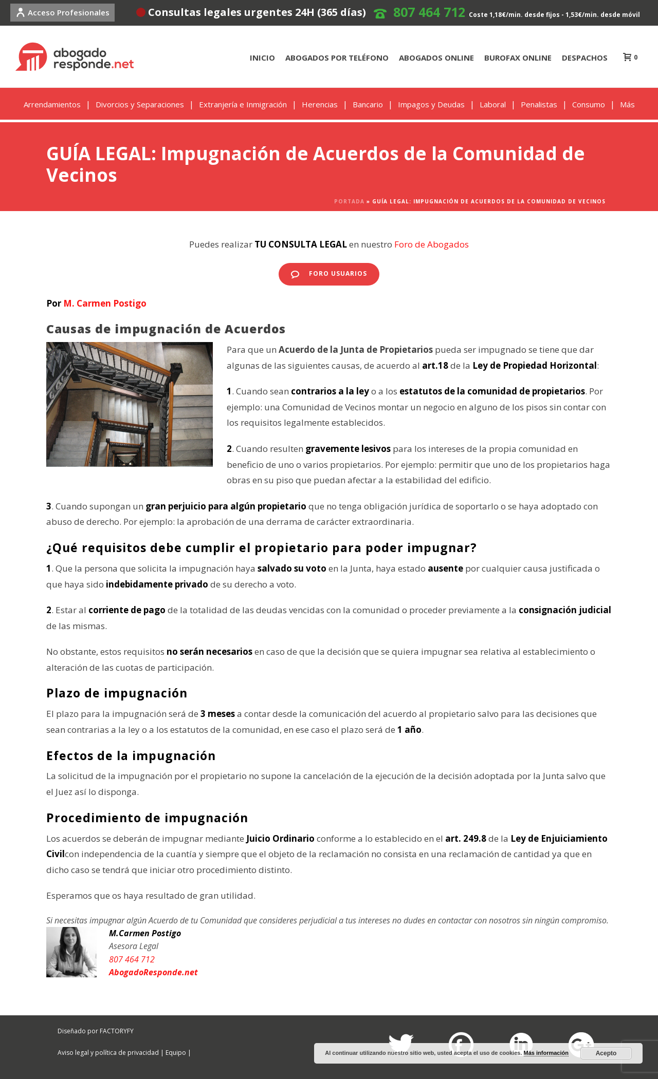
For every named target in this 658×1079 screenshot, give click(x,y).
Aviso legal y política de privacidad (108, 1052)
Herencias (320, 104)
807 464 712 (429, 12)
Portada (349, 201)
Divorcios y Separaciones (140, 104)
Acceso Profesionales (62, 12)
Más (627, 104)
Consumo (588, 104)
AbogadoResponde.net (153, 972)
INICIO (262, 57)
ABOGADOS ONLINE (436, 57)
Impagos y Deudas (431, 104)
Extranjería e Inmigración (243, 104)
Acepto (606, 1053)
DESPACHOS (585, 57)
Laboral (493, 104)
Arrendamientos (52, 104)
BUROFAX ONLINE (518, 57)
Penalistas (539, 104)
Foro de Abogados (431, 244)
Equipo (176, 1052)
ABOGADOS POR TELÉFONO (337, 57)
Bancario (368, 104)
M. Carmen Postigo (105, 303)
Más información (546, 1053)
